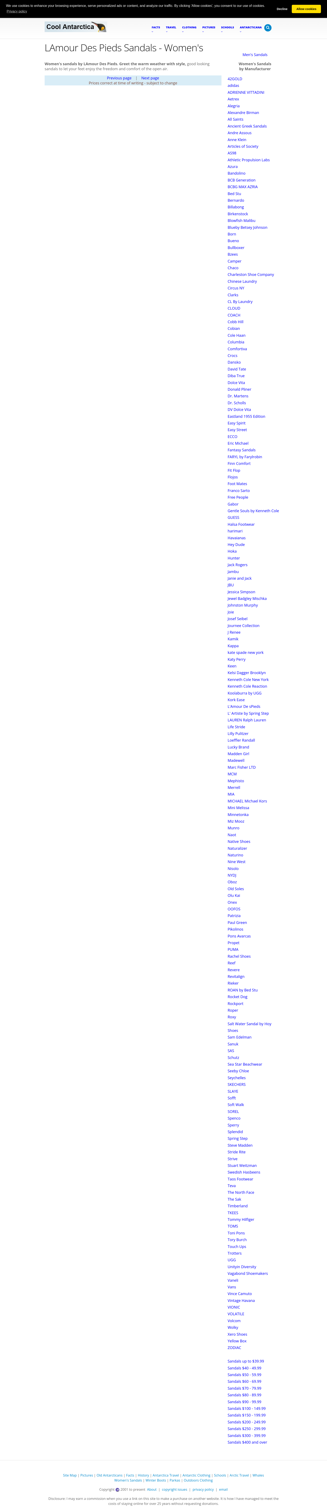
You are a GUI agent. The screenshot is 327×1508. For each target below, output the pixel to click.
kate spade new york (246, 652)
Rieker (233, 983)
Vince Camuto (240, 1293)
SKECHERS (237, 1084)
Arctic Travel (239, 1475)
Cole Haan (237, 335)
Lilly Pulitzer (238, 733)
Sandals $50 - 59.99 (245, 1374)
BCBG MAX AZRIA (243, 186)
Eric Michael (238, 443)
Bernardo (236, 200)
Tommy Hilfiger (241, 1219)
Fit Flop (234, 470)
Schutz (233, 1057)
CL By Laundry (240, 301)
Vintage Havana (241, 1300)
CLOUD (234, 308)
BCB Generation (242, 180)
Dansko (234, 362)
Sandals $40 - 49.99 (245, 1367)
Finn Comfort (239, 463)
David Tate (237, 369)
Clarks (233, 294)
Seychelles (237, 1077)
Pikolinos (235, 929)
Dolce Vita (236, 382)
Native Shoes (239, 841)
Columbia (236, 341)
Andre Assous (240, 132)
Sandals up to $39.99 (246, 1361)
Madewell (236, 760)
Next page (150, 77)
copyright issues (174, 1489)
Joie (231, 611)
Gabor (233, 504)
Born (232, 234)
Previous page (119, 77)
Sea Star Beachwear (245, 1064)
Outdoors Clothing (198, 1480)
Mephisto (236, 780)
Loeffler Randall (241, 740)
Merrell (234, 787)
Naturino (235, 854)
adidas (233, 85)
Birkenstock (238, 213)
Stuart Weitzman (242, 1165)
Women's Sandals (128, 1480)
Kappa (233, 645)
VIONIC (234, 1307)
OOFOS (234, 908)
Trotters (235, 1253)
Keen (232, 665)
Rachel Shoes (239, 956)
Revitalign (236, 976)
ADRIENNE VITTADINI (246, 92)
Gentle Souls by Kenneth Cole (253, 510)
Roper (233, 1010)
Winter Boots (156, 1480)
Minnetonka (238, 814)
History (143, 1475)
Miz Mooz (236, 821)
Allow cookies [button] (306, 9)
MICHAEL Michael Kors (247, 800)
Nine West (237, 861)
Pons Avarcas (239, 936)
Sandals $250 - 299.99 (247, 1428)
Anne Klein (237, 139)
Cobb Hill (236, 321)
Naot (232, 834)
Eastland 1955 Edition (246, 416)
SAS (231, 1050)
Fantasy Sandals (242, 449)
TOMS (233, 1226)
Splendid (235, 1131)
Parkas (175, 1480)
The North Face (241, 1192)
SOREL (233, 1111)
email (223, 1489)
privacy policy (203, 1489)
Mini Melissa (238, 807)
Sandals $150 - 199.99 (247, 1415)
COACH (234, 315)
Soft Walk (236, 1104)
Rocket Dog (238, 996)
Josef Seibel (238, 618)
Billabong (236, 206)
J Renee (234, 632)
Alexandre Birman (243, 112)
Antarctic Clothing (196, 1475)
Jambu (233, 571)
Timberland (238, 1205)
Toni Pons (236, 1232)
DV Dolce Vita (239, 409)
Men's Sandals (255, 54)
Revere (234, 969)
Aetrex (233, 98)
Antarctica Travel (166, 1475)
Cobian (234, 328)
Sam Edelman (240, 1037)
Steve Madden (240, 1145)
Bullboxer (236, 247)
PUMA (233, 949)
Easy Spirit (237, 422)
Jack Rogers (238, 564)
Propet (234, 942)
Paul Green (237, 922)
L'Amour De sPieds (244, 706)
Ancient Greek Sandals (247, 126)
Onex (232, 902)
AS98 (232, 152)
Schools (220, 1475)
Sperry (233, 1125)
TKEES (233, 1212)
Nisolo (233, 868)
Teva (232, 1185)
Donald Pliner (240, 389)
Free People (238, 497)
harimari (235, 530)
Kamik (233, 638)
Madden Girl (238, 753)
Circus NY (236, 287)
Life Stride (236, 726)
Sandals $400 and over (247, 1442)
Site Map (70, 1475)
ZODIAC (234, 1347)
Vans (232, 1286)
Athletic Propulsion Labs (249, 159)
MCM (232, 773)
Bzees (233, 254)
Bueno (233, 240)
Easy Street (237, 429)
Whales (258, 1475)
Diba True (236, 375)
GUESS (233, 517)
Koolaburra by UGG (245, 693)
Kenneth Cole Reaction (247, 686)
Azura (233, 166)
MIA (231, 794)
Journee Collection (244, 625)
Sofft (232, 1097)
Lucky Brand (238, 747)
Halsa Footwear (241, 524)
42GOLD (235, 78)
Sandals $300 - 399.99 (247, 1435)
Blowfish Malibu (241, 220)
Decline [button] (282, 9)
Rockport (236, 1003)
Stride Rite (237, 1151)
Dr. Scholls (237, 402)
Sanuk (233, 1043)
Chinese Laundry (242, 281)
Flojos (233, 476)
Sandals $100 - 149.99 (247, 1408)
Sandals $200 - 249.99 (247, 1421)
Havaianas (237, 537)
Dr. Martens (238, 395)
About (152, 1489)
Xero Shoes (237, 1334)
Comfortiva (237, 348)
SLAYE (233, 1091)
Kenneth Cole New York (248, 679)
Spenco (234, 1118)
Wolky (233, 1327)
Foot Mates (237, 483)
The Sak (234, 1199)
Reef (231, 962)
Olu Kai (234, 895)
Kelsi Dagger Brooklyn (247, 672)
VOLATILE (236, 1313)
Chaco (233, 267)
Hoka (232, 551)
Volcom (234, 1320)
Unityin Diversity (242, 1266)
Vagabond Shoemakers (248, 1273)
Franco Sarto (239, 490)
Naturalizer (237, 848)
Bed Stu (234, 193)
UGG (232, 1259)
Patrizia (234, 915)
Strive (233, 1158)
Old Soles (236, 888)
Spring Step (238, 1138)
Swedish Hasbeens (244, 1172)
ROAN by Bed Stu (243, 989)
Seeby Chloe (238, 1070)
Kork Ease (236, 699)
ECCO (233, 436)
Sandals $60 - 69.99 (245, 1381)
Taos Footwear (240, 1178)
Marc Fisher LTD (242, 767)
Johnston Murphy (243, 605)
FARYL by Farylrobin (245, 456)
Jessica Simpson (241, 591)
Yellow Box (237, 1340)
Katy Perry (237, 659)
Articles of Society (243, 146)
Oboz (232, 881)
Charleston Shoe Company (251, 274)
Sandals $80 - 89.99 (245, 1394)
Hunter (234, 558)
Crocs (233, 355)
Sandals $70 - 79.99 (245, 1388)
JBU (231, 584)
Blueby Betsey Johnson (248, 227)
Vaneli (233, 1280)
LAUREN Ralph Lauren (247, 719)
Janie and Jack (240, 578)
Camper (234, 261)
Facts (130, 1475)
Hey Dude (236, 544)
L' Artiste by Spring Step (248, 713)
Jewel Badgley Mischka (247, 598)
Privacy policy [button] (17, 11)
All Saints (236, 119)
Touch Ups (237, 1246)
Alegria (234, 105)
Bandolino (236, 173)
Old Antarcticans (109, 1475)
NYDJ (232, 875)
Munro (233, 827)
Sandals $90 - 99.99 (245, 1401)
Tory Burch (237, 1239)
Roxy (232, 1016)
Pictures (86, 1475)
